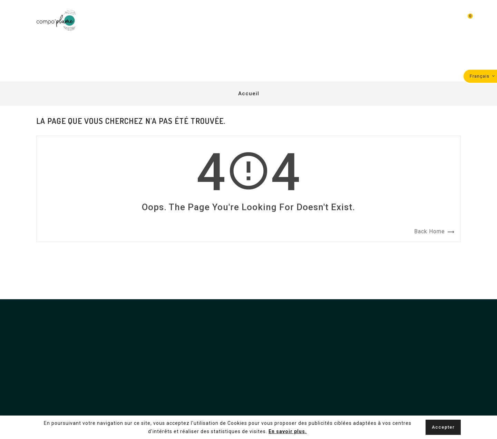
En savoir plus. (288, 431)
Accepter (443, 427)
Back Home (434, 232)
